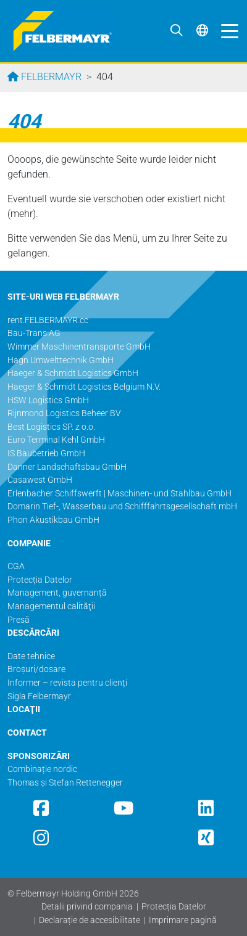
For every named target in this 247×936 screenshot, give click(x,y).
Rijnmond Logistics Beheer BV (64, 413)
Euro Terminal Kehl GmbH (56, 440)
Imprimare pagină (183, 920)
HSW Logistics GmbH (48, 400)
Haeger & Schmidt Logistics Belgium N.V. (84, 387)
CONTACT (27, 733)
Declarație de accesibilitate (89, 920)
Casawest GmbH (39, 480)
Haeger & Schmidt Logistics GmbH (72, 373)
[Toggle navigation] (227, 30)
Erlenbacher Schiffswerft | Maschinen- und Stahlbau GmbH (119, 493)
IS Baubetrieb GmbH (46, 453)
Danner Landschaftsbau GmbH (67, 467)
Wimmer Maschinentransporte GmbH (79, 347)
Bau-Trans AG (34, 333)
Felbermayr (50, 77)
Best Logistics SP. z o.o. (51, 427)
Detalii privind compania (87, 906)
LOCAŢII (23, 709)
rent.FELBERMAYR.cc (47, 320)
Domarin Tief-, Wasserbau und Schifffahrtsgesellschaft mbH (122, 506)
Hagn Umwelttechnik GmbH (60, 360)
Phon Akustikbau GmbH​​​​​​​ (53, 520)
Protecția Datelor (173, 906)
